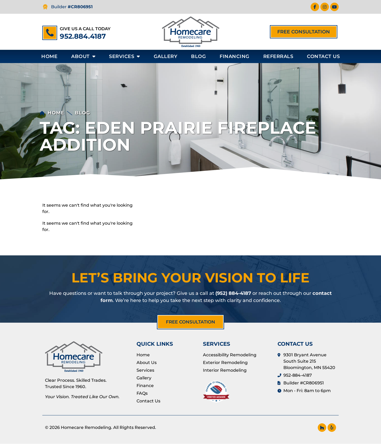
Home (49, 56)
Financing (235, 56)
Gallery (166, 56)
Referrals (278, 56)
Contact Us (323, 56)
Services (124, 56)
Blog (198, 56)
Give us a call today (85, 28)
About (83, 56)
